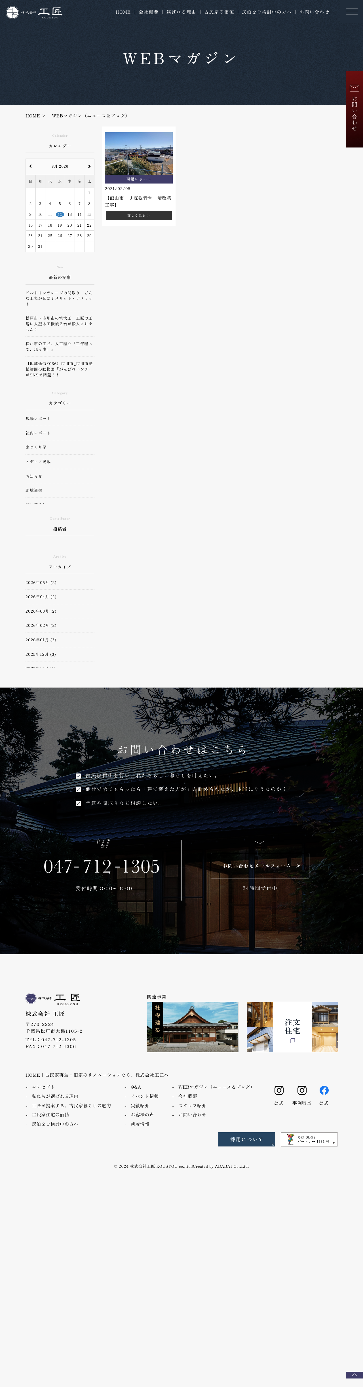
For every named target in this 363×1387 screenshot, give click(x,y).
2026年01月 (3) (41, 639)
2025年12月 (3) (41, 654)
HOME (123, 11)
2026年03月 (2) (41, 611)
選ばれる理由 (181, 11)
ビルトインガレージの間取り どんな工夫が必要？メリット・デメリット (59, 298)
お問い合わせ (314, 11)
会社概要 (149, 11)
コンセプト (43, 1086)
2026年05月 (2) (41, 582)
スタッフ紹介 (192, 1105)
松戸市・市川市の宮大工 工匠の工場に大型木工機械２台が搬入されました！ (59, 323)
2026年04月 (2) (41, 596)
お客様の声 (142, 1114)
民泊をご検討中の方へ (267, 11)
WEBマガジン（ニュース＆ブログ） (216, 1086)
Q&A (136, 1086)
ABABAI (223, 1166)
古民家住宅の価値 (50, 1114)
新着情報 (140, 1123)
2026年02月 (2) (41, 625)
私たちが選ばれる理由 (55, 1096)
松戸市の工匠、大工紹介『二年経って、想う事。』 (59, 346)
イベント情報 (145, 1096)
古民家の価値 (219, 11)
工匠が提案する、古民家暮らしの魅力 (71, 1105)
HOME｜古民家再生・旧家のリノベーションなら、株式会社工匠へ (97, 1074)
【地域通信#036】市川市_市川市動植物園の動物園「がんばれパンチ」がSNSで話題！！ (59, 369)
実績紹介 (140, 1105)
